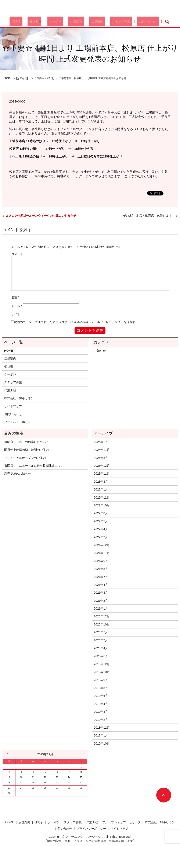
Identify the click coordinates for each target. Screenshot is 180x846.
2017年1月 (101, 735)
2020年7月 (101, 632)
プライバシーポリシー (19, 422)
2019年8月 (101, 688)
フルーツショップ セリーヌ (121, 822)
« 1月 (8, 754)
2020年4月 (101, 648)
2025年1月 (101, 442)
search (154, 21)
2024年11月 (102, 449)
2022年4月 (101, 529)
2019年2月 (101, 719)
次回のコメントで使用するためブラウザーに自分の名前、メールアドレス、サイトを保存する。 (77, 322)
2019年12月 (102, 664)
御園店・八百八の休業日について (26, 442)
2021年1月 (101, 608)
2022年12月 (102, 497)
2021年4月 (101, 584)
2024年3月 (101, 458)
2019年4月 (101, 703)
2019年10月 (102, 672)
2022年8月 (101, 513)
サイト (15, 314)
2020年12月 (102, 616)
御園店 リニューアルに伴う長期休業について (35, 465)
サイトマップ (13, 406)
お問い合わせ (137, 21)
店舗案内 (94, 21)
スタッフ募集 (114, 21)
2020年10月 (102, 624)
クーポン (60, 21)
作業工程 (77, 21)
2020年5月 (101, 640)
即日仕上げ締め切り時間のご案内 (26, 449)
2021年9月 (101, 561)
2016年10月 (102, 743)
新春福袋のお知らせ (17, 473)
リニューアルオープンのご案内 (25, 458)
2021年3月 (101, 592)
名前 (15, 297)
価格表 (40, 21)
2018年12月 (102, 727)
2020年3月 (101, 656)
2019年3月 (101, 711)
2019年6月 (101, 695)
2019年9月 (101, 680)
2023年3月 (101, 481)
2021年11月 (102, 553)
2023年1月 (101, 489)
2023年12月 (102, 465)
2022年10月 (102, 505)
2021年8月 (101, 569)
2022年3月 (101, 537)
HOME (26, 21)
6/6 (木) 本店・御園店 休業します (149, 215)
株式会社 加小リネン (19, 398)
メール (16, 306)
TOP (7, 78)
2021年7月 (101, 577)
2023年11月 (102, 473)
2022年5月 (101, 521)
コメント (17, 254)
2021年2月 (101, 600)
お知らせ (22, 78)
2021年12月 (102, 545)
